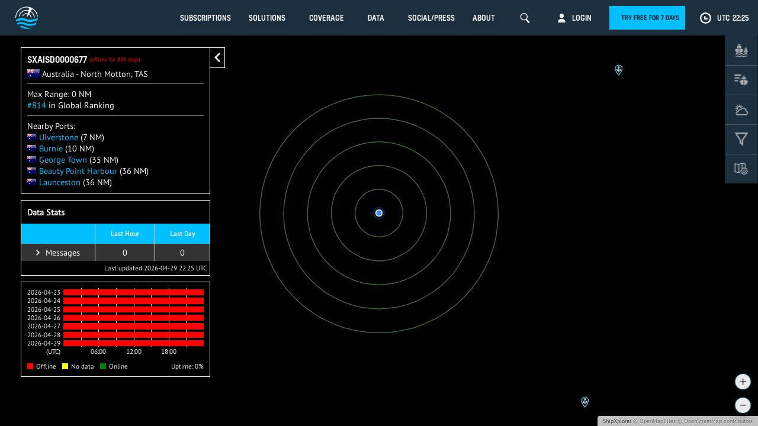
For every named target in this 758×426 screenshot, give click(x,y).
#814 (36, 105)
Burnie (45, 148)
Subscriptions (205, 17)
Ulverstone (52, 137)
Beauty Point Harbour (72, 170)
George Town (57, 159)
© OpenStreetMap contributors (715, 421)
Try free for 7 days (650, 18)
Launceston (54, 182)
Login (582, 17)
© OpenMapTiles (654, 421)
